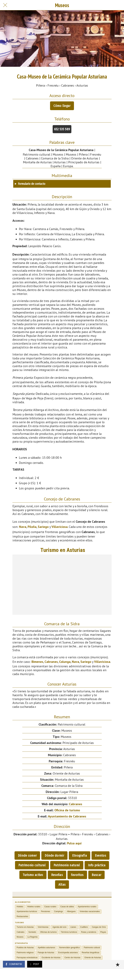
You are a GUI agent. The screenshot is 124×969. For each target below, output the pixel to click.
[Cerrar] (5, 5)
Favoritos (77, 875)
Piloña (32, 527)
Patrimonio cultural (32, 865)
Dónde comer (27, 855)
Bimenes (37, 662)
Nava (22, 527)
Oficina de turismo (67, 810)
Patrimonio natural (67, 865)
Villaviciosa (60, 527)
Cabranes (51, 662)
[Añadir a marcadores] (117, 964)
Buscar (96, 875)
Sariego (43, 527)
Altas (62, 884)
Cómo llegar (61, 106)
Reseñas (57, 875)
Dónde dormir (54, 855)
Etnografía (79, 855)
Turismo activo (33, 875)
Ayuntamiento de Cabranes (67, 816)
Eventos (100, 855)
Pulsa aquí (74, 843)
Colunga (65, 662)
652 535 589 (62, 129)
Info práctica (97, 865)
